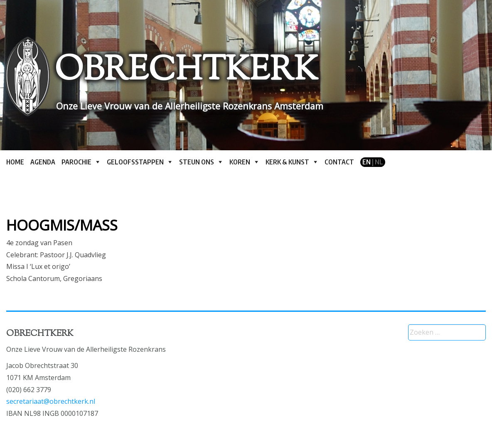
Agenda (42, 162)
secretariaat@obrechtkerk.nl (50, 401)
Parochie (76, 162)
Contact (339, 162)
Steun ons (196, 162)
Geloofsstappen (135, 162)
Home (15, 162)
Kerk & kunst (287, 162)
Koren (239, 162)
